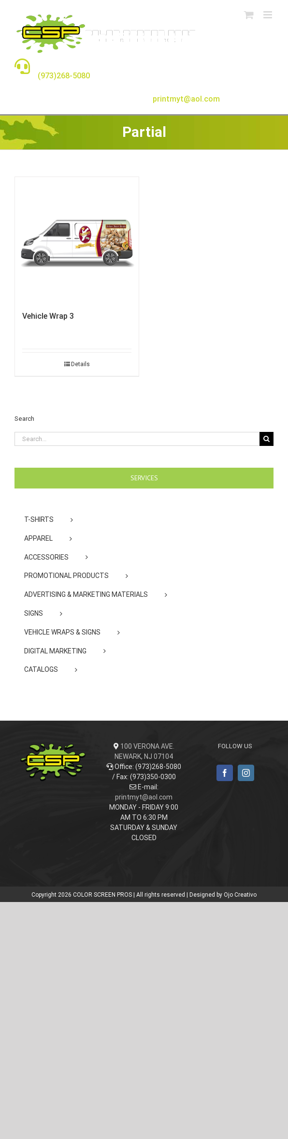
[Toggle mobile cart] (249, 15)
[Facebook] (224, 773)
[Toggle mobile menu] (268, 15)
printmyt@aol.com (144, 797)
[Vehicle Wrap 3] (77, 239)
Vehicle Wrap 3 (48, 316)
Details (80, 364)
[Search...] (136, 439)
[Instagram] (246, 773)
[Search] (266, 439)
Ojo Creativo (240, 894)
